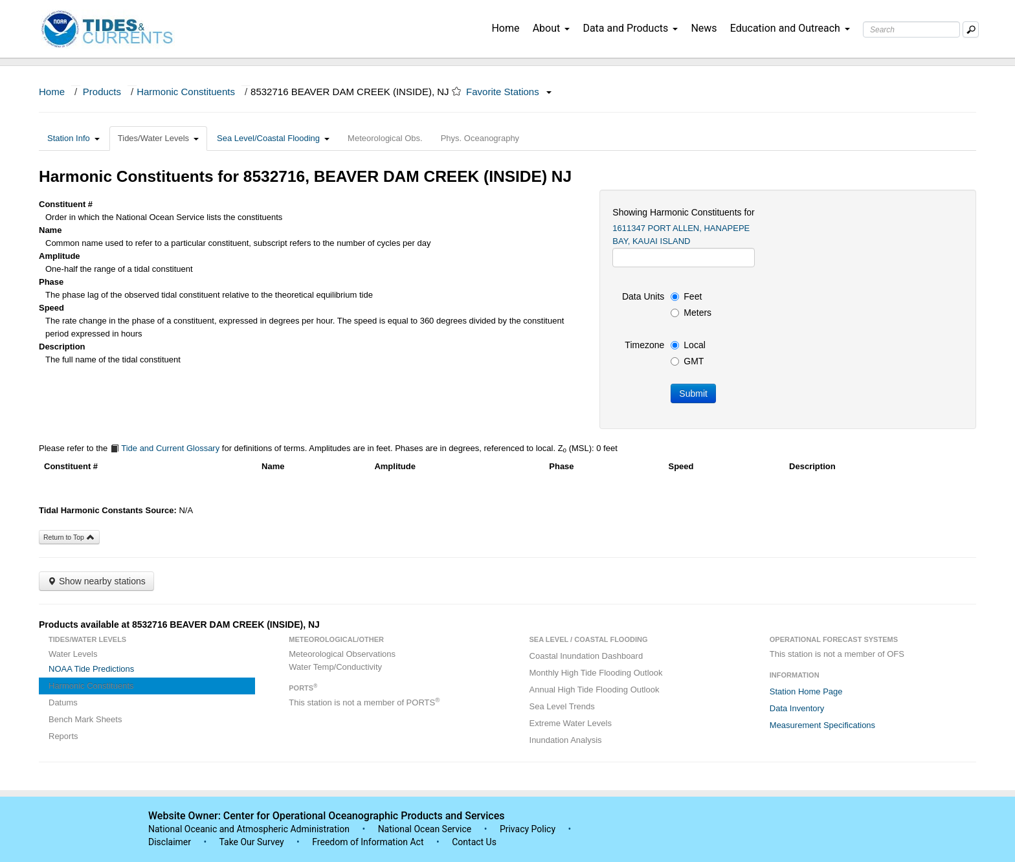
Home (505, 28)
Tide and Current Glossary (164, 448)
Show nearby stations (96, 581)
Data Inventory (797, 708)
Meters (691, 312)
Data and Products (630, 28)
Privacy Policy (527, 829)
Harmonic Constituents (186, 91)
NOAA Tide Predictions (91, 669)
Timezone (644, 345)
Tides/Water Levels (158, 138)
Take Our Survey (252, 842)
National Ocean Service (425, 829)
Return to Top (69, 537)
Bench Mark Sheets (85, 719)
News (704, 28)
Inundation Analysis (566, 740)
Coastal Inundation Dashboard (586, 656)
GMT (687, 361)
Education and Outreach (790, 28)
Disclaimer (169, 842)
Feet (686, 296)
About (551, 28)
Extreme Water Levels (571, 723)
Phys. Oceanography (480, 138)
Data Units (643, 296)
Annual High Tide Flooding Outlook (595, 689)
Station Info (73, 138)
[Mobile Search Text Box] (971, 29)
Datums (63, 702)
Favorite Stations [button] (509, 91)
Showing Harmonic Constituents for (683, 212)
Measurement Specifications (822, 725)
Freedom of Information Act (367, 842)
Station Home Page (806, 691)
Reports (63, 736)
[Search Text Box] (911, 29)
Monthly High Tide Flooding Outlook (596, 673)
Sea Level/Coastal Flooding (273, 138)
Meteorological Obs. (385, 138)
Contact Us (474, 842)
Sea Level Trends (562, 706)
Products (102, 91)
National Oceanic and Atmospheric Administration (249, 829)
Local (688, 345)
